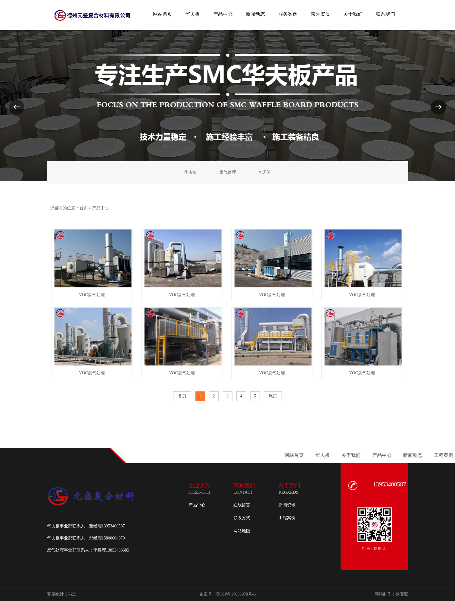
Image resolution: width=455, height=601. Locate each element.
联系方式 (241, 518)
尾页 (273, 396)
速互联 (402, 594)
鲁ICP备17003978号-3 (236, 594)
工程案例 (287, 518)
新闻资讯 (287, 505)
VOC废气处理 (92, 295)
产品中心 (100, 208)
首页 (83, 208)
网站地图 (241, 531)
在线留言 (241, 505)
